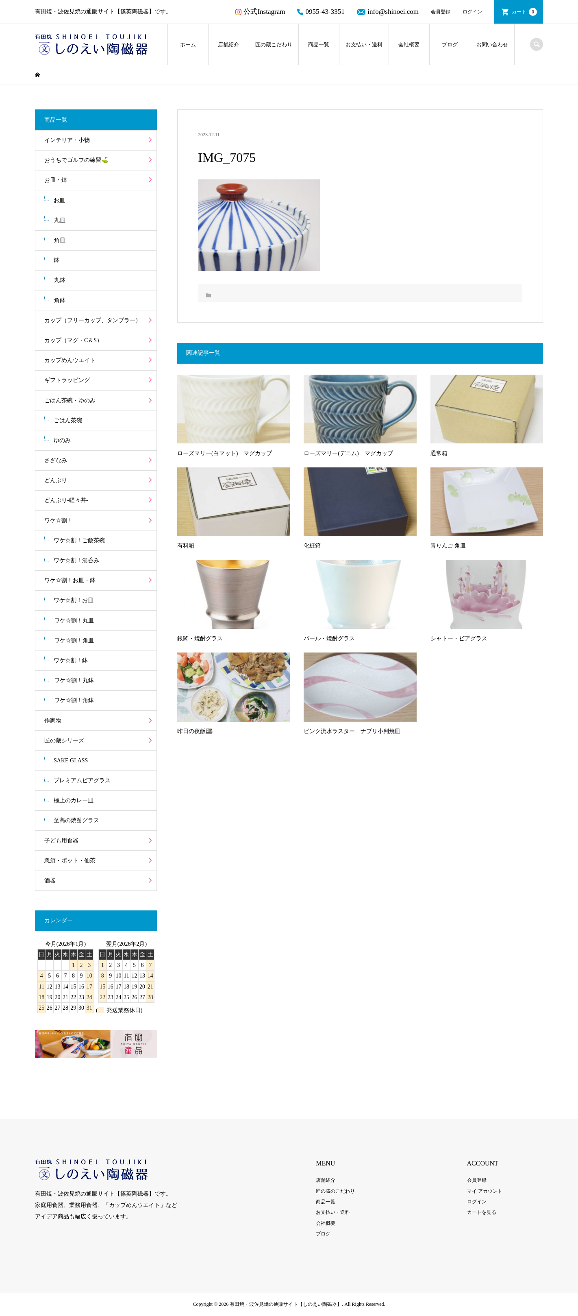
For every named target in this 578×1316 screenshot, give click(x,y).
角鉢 (59, 300)
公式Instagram (260, 11)
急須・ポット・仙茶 (70, 861)
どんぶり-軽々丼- (66, 500)
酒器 (50, 880)
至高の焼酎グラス (76, 820)
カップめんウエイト (70, 360)
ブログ (450, 44)
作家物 (52, 721)
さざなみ (55, 460)
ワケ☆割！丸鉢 (74, 680)
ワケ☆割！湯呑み (76, 560)
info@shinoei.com (388, 11)
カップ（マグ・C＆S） (73, 340)
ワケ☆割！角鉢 (74, 700)
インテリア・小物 (67, 140)
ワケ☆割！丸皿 (74, 621)
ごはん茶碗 (68, 420)
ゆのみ (62, 440)
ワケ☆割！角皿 (74, 640)
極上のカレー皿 (73, 800)
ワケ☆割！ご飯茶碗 (79, 540)
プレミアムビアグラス (82, 780)
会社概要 (408, 44)
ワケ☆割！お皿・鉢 (70, 580)
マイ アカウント (484, 1191)
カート (524, 12)
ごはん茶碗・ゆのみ (70, 400)
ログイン (472, 12)
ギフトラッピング (67, 380)
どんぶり (55, 480)
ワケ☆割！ (58, 520)
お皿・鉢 (55, 180)
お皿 (59, 200)
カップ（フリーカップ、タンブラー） (92, 320)
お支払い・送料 (363, 44)
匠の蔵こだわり (273, 44)
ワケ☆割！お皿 (73, 600)
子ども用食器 (61, 841)
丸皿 (59, 220)
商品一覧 (318, 44)
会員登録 (440, 12)
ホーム (188, 44)
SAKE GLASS (71, 760)
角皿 (59, 240)
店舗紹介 (228, 44)
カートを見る (481, 1212)
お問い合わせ (492, 44)
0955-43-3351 (320, 11)
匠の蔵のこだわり (335, 1191)
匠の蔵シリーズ (64, 741)
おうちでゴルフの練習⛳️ (76, 160)
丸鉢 (59, 280)
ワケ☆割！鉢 (71, 660)
